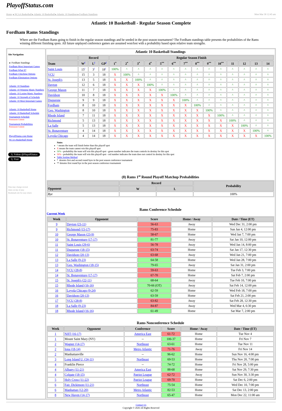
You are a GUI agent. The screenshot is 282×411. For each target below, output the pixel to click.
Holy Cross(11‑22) (77, 379)
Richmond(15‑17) (78, 229)
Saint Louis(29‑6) (78, 244)
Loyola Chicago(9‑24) (81, 290)
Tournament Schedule (19, 116)
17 (56, 300)
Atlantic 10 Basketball (43, 14)
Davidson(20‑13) (78, 254)
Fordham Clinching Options (22, 74)
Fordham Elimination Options (23, 77)
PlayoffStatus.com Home (21, 136)
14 (56, 270)
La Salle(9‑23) (76, 260)
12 (56, 254)
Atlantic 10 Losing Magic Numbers (25, 93)
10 (56, 234)
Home (9, 14)
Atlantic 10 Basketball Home (22, 109)
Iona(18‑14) (72, 349)
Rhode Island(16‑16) (80, 285)
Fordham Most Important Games (24, 66)
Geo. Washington (59, 110)
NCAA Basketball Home (20, 139)
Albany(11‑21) (74, 369)
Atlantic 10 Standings (66, 14)
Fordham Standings (87, 14)
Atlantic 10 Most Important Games (25, 101)
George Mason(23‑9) (80, 234)
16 (56, 290)
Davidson (54, 95)
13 (56, 260)
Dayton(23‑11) (76, 224)
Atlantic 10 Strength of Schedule (24, 97)
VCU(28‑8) (74, 270)
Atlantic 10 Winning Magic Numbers (26, 89)
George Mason (57, 90)
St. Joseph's (55, 79)
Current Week (56, 213)
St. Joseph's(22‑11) (79, 280)
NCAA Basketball (22, 14)
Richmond (54, 120)
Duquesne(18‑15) (78, 249)
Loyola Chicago (58, 135)
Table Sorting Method (67, 157)
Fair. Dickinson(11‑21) (79, 384)
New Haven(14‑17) (77, 395)
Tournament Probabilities (21, 124)
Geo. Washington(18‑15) (83, 265)
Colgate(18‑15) (75, 374)
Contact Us (141, 405)
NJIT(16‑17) (73, 334)
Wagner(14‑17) (74, 344)
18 (56, 305)
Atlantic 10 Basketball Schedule (24, 113)
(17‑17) (82, 239)
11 (56, 244)
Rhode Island (56, 115)
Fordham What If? (17, 70)
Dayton (52, 84)
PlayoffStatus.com (29, 5)
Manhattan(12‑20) (76, 390)
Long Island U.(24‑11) (79, 359)
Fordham (53, 105)
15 (56, 280)
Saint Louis (55, 69)
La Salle (53, 125)
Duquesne (54, 100)
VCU (51, 74)
